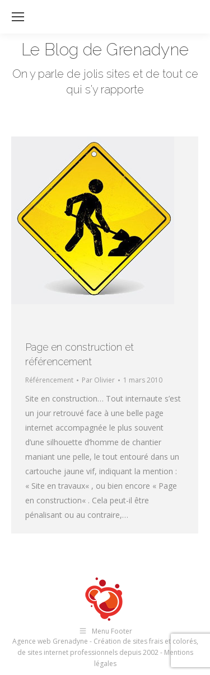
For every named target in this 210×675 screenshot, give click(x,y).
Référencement (49, 380)
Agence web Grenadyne (50, 641)
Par (98, 380)
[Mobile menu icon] (18, 16)
